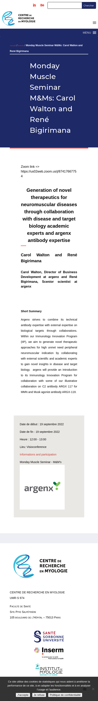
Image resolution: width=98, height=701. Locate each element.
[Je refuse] (93, 689)
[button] (87, 33)
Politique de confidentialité (65, 694)
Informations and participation (38, 454)
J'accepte (23, 694)
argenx (54, 277)
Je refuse (39, 694)
